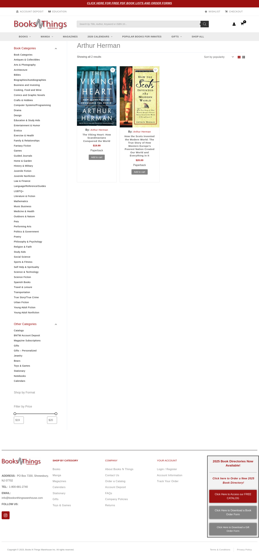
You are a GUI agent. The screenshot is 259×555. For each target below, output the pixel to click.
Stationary (19, 379)
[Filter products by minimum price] (19, 428)
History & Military (23, 169)
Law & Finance (22, 184)
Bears (17, 368)
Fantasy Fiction (22, 148)
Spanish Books (22, 288)
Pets (16, 226)
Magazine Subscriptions (27, 347)
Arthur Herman (99, 129)
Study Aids (20, 257)
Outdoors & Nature (24, 221)
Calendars (19, 389)
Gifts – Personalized (25, 358)
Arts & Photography (25, 65)
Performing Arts (22, 231)
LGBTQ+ (19, 195)
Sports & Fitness (23, 267)
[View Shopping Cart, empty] (242, 24)
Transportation (22, 298)
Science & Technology (26, 278)
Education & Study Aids (27, 122)
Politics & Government (26, 236)
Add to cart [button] (96, 158)
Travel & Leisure (23, 293)
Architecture (20, 70)
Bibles (17, 75)
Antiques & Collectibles (27, 60)
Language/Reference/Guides (30, 189)
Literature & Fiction (24, 200)
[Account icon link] (234, 24)
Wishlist (214, 11)
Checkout (236, 11)
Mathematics (21, 205)
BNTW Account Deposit (27, 342)
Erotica (18, 132)
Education (59, 11)
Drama (17, 111)
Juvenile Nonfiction (24, 179)
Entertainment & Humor (27, 127)
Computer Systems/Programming (32, 106)
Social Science (22, 262)
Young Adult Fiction (25, 314)
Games (18, 153)
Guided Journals (23, 158)
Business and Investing (27, 86)
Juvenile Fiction (22, 174)
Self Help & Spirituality (26, 272)
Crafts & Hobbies (23, 101)
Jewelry (18, 363)
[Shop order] (218, 57)
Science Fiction (22, 283)
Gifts (16, 353)
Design (18, 117)
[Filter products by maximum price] (52, 428)
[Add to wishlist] (112, 70)
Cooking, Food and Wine (27, 91)
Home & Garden (23, 163)
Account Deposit (32, 11)
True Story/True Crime (26, 304)
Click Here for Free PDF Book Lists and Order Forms (129, 3)
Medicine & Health (24, 215)
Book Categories (23, 54)
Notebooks (20, 384)
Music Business (22, 210)
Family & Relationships (27, 143)
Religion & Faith (23, 252)
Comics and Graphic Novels (29, 96)
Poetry (17, 241)
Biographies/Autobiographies (30, 80)
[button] (29, 36)
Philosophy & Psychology (28, 246)
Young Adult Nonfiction (26, 319)
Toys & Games (22, 373)
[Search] (205, 24)
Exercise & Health (24, 137)
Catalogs (19, 337)
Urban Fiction (21, 309)
